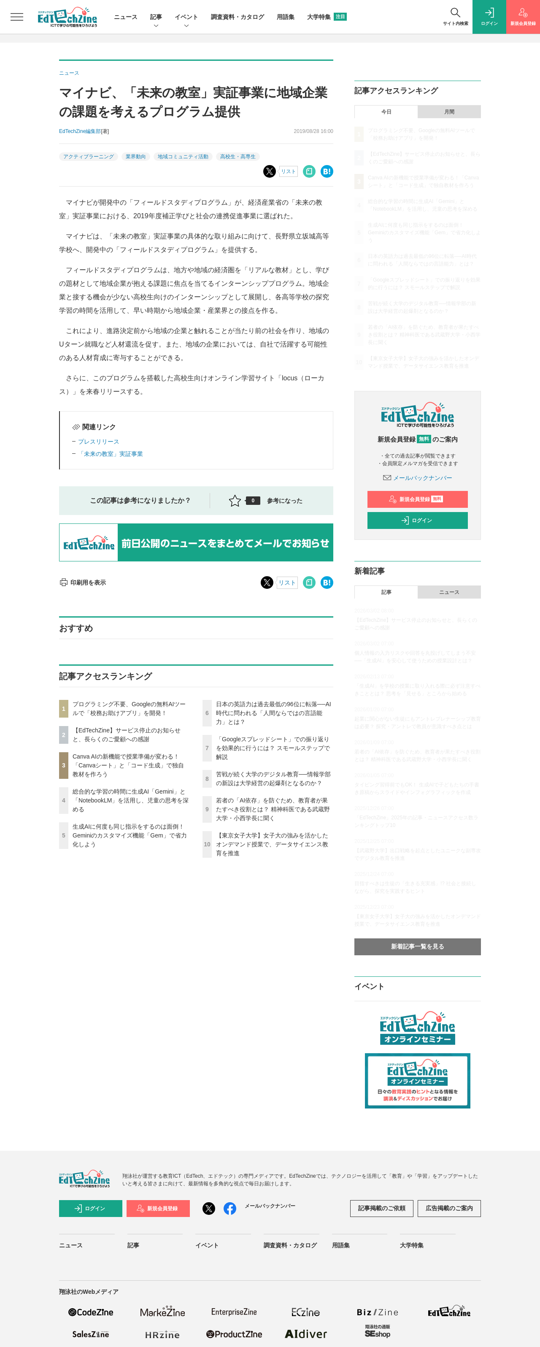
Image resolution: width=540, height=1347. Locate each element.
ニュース (126, 17)
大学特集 (327, 17)
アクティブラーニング (88, 157)
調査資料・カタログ (237, 17)
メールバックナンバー (417, 477)
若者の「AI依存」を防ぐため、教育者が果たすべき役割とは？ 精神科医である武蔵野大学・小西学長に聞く (273, 809)
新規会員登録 (416, 499)
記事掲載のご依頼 (381, 1208)
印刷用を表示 (82, 582)
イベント (186, 18)
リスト (288, 171)
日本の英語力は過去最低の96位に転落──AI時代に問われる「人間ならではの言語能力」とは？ (273, 713)
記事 (156, 18)
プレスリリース (98, 441)
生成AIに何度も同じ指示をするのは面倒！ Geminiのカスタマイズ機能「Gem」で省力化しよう (130, 835)
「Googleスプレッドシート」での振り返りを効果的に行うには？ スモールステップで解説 (273, 748)
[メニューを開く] (17, 17)
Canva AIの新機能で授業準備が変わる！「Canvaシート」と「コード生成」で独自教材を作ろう (128, 765)
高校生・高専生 (238, 157)
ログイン (416, 520)
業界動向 (136, 157)
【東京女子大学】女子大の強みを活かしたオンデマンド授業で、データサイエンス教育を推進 (272, 844)
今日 (386, 112)
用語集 (285, 17)
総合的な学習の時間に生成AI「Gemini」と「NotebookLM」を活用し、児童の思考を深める (131, 800)
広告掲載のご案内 (449, 1208)
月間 (449, 112)
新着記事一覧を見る (417, 946)
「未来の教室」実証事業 (110, 453)
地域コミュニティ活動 (183, 157)
